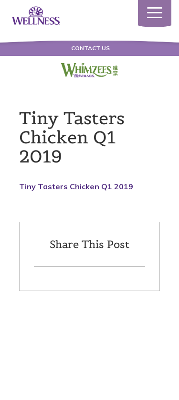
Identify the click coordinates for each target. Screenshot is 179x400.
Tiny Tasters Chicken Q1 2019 (76, 186)
